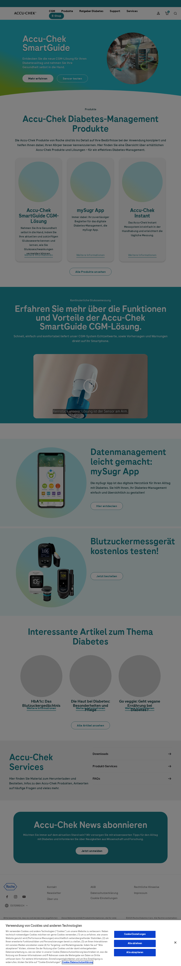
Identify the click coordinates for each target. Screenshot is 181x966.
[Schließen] (175, 944)
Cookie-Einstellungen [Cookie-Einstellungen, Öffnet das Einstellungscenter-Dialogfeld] (135, 935)
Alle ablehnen (135, 944)
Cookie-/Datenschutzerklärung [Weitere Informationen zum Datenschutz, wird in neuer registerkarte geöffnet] (77, 963)
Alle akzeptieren (134, 953)
